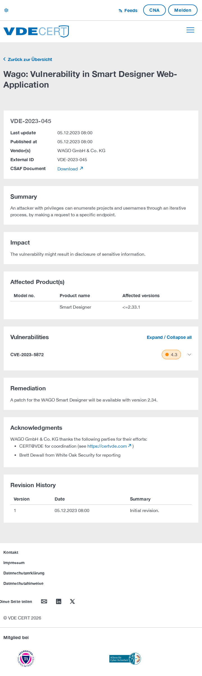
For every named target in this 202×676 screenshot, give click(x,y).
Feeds (130, 10)
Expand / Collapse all (169, 337)
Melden (182, 10)
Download (68, 168)
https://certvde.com (107, 446)
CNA (154, 10)
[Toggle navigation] (190, 30)
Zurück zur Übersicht (29, 59)
